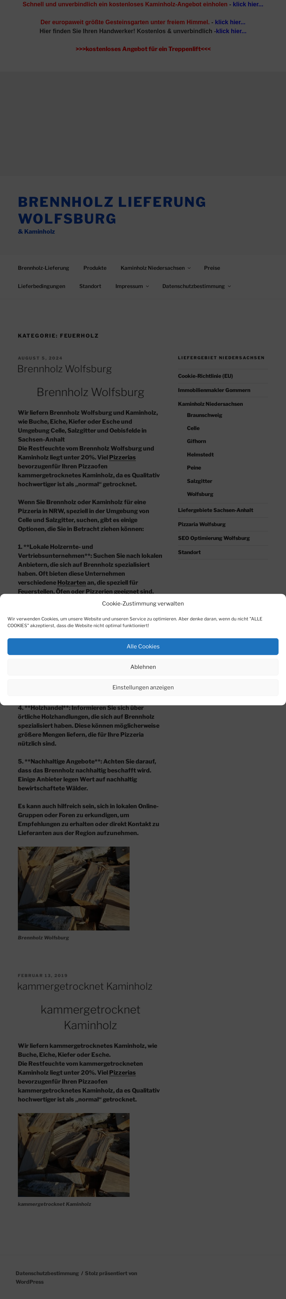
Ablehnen (143, 667)
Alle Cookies (143, 646)
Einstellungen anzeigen (143, 687)
